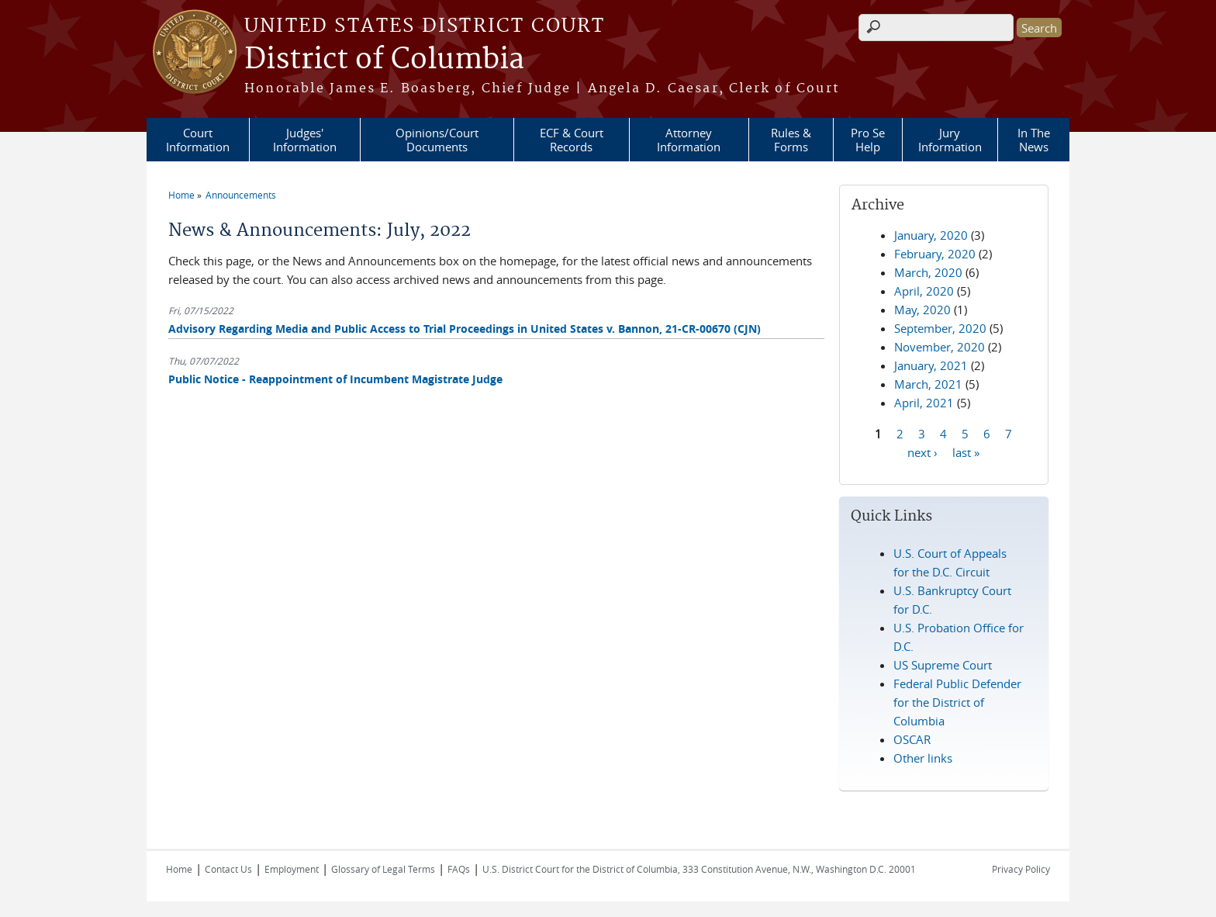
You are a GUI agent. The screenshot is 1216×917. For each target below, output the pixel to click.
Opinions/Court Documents (437, 139)
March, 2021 (928, 384)
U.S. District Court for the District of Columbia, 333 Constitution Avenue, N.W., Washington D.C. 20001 (699, 869)
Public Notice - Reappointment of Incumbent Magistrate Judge (335, 379)
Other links (922, 758)
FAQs (458, 869)
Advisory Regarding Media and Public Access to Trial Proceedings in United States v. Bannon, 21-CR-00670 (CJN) (464, 328)
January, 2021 (931, 365)
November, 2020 (939, 347)
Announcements (241, 195)
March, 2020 (928, 272)
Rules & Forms (791, 139)
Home (181, 195)
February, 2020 (935, 253)
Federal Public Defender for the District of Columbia (957, 702)
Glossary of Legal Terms (383, 869)
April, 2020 (924, 291)
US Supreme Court (942, 665)
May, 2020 (922, 309)
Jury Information (950, 139)
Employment (291, 869)
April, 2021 (924, 402)
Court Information (198, 139)
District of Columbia (384, 60)
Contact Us (228, 869)
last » (965, 451)
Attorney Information (688, 139)
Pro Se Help (868, 139)
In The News (1033, 139)
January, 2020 (931, 235)
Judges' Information (305, 139)
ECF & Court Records (571, 139)
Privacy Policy (1021, 869)
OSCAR (912, 739)
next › (922, 451)
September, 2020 (940, 328)
